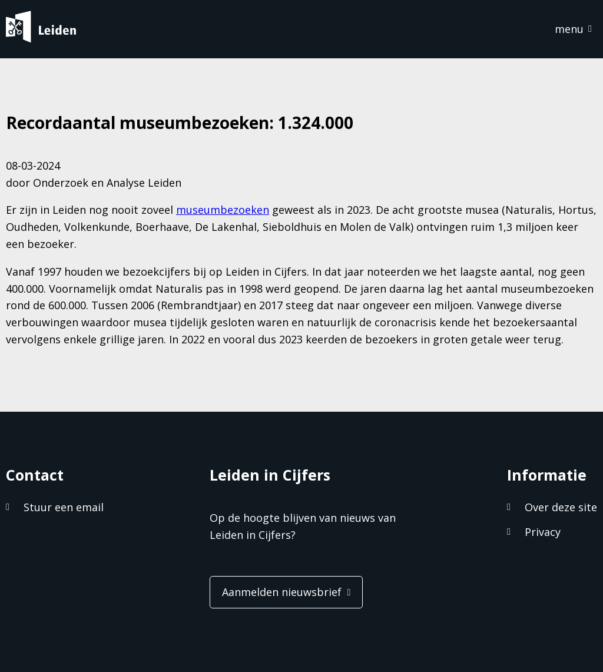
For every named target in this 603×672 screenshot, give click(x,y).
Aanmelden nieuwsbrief (282, 592)
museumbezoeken (222, 210)
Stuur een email (64, 507)
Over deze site (561, 507)
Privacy (543, 532)
